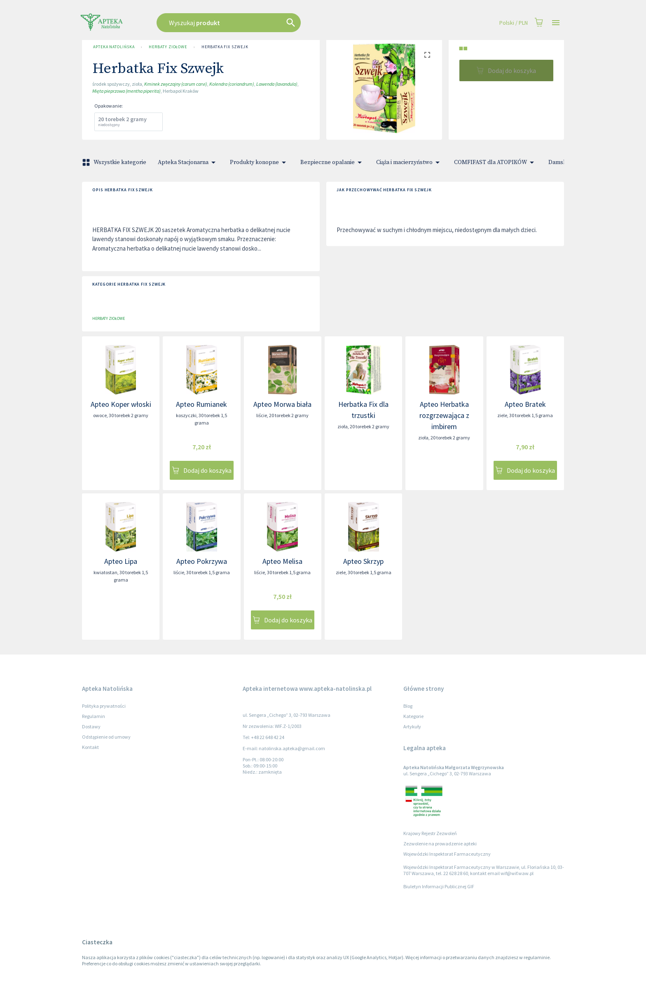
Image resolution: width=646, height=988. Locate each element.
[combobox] (270, 22)
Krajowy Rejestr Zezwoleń (430, 833)
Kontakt (90, 747)
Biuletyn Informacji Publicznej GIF (438, 886)
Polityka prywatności (104, 706)
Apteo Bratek (525, 404)
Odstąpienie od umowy (106, 737)
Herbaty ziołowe (167, 47)
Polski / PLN (513, 23)
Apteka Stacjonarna (188, 162)
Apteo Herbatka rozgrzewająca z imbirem (444, 415)
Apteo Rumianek (201, 404)
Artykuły (412, 726)
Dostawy (91, 726)
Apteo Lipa (120, 561)
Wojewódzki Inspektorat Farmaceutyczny (447, 854)
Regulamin (93, 716)
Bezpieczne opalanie (332, 162)
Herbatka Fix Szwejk (224, 47)
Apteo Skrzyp (363, 561)
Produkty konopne (259, 162)
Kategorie (413, 716)
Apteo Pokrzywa (201, 561)
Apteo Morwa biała (282, 404)
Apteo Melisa (282, 561)
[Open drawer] (556, 23)
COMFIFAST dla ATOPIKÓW (495, 162)
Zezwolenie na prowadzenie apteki (440, 843)
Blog (407, 706)
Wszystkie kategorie (115, 162)
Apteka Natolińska (114, 47)
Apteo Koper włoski (121, 404)
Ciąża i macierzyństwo (409, 162)
